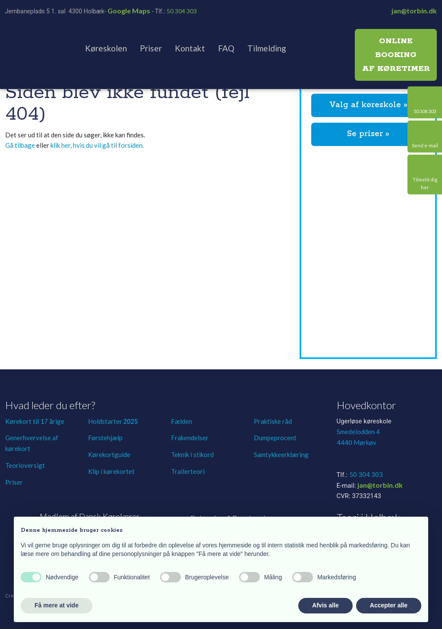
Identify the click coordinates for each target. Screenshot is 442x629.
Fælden (181, 421)
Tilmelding (266, 48)
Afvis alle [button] (325, 605)
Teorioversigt (25, 465)
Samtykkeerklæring (281, 454)
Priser (151, 48)
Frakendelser (189, 438)
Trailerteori (188, 471)
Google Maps (128, 10)
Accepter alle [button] (388, 605)
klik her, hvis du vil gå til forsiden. (97, 145)
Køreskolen (106, 48)
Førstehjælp (105, 438)
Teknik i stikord (192, 454)
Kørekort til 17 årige (34, 421)
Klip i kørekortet (111, 471)
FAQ (226, 48)
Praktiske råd (273, 421)
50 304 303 (182, 11)
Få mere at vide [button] (57, 605)
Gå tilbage (20, 145)
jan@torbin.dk (414, 10)
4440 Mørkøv (356, 442)
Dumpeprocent (275, 438)
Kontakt (190, 48)
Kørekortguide (109, 454)
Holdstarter (105, 421)
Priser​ (14, 482)
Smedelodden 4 (358, 431)
